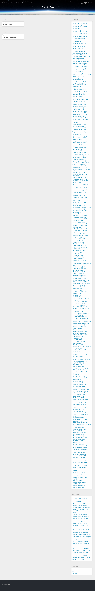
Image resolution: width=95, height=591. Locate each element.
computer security (86, 507)
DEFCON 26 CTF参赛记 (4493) (79, 89)
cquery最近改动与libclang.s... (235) (81, 422)
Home (4, 2)
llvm (76, 529)
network (74, 532)
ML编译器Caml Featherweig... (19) (80, 479)
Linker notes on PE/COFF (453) (80, 325)
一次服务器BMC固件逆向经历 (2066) (81, 154)
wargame (88, 554)
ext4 (77, 514)
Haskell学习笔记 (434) (78, 328)
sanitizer (87, 543)
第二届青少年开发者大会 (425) (80, 334)
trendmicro (83, 552)
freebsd (85, 516)
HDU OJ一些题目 (7, 24)
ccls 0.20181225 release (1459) (80, 199)
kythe (85, 525)
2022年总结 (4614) (77, 86)
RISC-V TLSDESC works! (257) (79, 406)
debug (74, 511)
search (77, 545)
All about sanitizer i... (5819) (79, 73)
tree (80, 552)
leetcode (74, 527)
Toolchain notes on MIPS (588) (80, 301)
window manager (81, 557)
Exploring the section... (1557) (79, 192)
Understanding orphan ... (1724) (80, 179)
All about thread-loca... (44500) (80, 23)
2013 (4, 19)
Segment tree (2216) (77, 144)
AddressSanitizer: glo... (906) (79, 245)
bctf (89, 500)
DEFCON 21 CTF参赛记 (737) (79, 273)
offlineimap (85, 534)
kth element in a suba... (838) (79, 250)
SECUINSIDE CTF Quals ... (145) (80, 459)
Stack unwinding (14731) (78, 30)
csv (78, 509)
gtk (81, 520)
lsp (79, 529)
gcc (74, 518)
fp (82, 516)
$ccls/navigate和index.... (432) (80, 331)
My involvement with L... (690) (79, 276)
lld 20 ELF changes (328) (78, 364)
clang (84, 503)
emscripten (85, 512)
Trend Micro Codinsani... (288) (79, 384)
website (85, 555)
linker (83, 527)
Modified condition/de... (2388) (80, 139)
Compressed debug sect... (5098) (80, 81)
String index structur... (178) (79, 452)
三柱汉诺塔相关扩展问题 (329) (80, 361)
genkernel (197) (76, 442)
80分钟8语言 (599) (77, 293)
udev (87, 552)
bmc (82, 501)
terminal (86, 550)
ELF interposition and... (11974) (80, 33)
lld (88, 527)
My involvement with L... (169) (79, 455)
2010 (4, 32)
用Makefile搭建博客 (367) (79, 356)
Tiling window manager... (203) (80, 437)
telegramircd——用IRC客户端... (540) (81, 308)
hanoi (78, 521)
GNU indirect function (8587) (79, 50)
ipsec (76, 523)
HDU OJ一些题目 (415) (78, 336)
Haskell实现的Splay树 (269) (79, 396)
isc (80, 523)
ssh (73, 546)
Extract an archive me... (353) (79, 358)
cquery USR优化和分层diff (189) (80, 447)
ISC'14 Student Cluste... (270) (79, 392)
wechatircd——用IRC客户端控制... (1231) (82, 215)
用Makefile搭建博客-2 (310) (79, 376)
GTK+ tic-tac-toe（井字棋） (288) (80, 383)
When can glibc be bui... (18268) (80, 28)
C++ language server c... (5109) (80, 79)
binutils (78, 502)
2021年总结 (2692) (77, 134)
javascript (84, 523)
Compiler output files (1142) (79, 222)
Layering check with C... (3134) (80, 121)
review (86, 541)
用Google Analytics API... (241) (80, 419)
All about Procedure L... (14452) (80, 31)
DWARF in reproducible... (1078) (80, 225)
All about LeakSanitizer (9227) (79, 43)
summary (86, 548)
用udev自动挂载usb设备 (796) (80, 257)
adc (73, 498)
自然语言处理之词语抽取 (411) (80, 338)
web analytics (75, 555)
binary (74, 501)
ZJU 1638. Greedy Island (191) (79, 444)
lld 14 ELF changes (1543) (78, 194)
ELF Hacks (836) (76, 253)
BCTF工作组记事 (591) (78, 296)
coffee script (85, 505)
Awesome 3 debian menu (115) (80, 467)
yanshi (83, 559)
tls (89, 550)
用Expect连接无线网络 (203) (79, 439)
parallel (77, 536)
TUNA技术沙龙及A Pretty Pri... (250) (81, 414)
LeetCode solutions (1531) (79, 195)
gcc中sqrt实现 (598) (77, 295)
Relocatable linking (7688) (79, 59)
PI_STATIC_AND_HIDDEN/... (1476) (81, 197)
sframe (86, 545)
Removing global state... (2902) (80, 127)
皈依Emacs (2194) (77, 146)
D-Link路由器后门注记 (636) (79, 286)
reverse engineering (81, 541)
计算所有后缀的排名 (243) (79, 417)
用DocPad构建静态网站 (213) (79, 431)
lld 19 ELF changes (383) (78, 344)
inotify (74, 523)
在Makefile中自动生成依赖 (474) (80, 318)
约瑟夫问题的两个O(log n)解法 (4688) (81, 84)
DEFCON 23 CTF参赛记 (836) (79, 252)
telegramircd (82, 550)
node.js (84, 532)
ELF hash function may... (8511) (80, 51)
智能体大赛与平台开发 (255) (79, 411)
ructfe (81, 543)
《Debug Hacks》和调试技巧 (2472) (81, 136)
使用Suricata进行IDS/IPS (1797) (80, 172)
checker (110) (76, 470)
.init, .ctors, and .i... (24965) (79, 25)
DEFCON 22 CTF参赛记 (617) (79, 290)
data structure (85, 509)
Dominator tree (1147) (78, 220)
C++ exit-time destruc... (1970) (79, 157)
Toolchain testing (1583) (78, 190)
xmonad (78, 559)
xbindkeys (74, 559)
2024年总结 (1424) (77, 200)
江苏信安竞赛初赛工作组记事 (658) (81, 280)
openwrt (74, 536)
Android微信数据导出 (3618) (79, 109)
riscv (89, 541)
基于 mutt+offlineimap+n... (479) (80, 316)
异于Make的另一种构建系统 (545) (80, 306)
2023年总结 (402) (77, 343)
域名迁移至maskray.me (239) (79, 421)
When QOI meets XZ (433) (78, 330)
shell (89, 545)
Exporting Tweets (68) (78, 475)
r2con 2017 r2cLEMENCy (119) (80, 465)
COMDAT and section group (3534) (81, 111)
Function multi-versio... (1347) (79, 205)
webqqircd (80, 555)
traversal (76, 552)
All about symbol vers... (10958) (80, 36)
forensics (80, 516)
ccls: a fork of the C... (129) (79, 464)
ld (87, 525)
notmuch (74, 534)
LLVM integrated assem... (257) (80, 407)
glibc (87, 518)
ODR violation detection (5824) (80, 71)
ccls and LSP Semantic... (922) (80, 240)
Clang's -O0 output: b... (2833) (79, 129)
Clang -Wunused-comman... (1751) (80, 177)
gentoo (79, 518)
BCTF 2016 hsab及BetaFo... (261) (80, 397)
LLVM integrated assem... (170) (80, 454)
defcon (78, 511)
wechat (88, 555)
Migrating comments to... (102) (80, 472)
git (81, 518)
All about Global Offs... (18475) (80, 26)
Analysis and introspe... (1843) (79, 164)
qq (73, 539)
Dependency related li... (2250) (79, 142)
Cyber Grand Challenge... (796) (79, 258)
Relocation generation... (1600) (80, 189)
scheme (74, 545)
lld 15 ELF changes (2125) (78, 149)
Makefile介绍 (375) (77, 351)
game (88, 516)
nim (79, 532)
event (88, 512)
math (88, 529)
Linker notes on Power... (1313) (80, 210)
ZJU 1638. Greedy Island (9, 37)
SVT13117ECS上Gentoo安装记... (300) (81, 378)
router (74, 543)
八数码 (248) (75, 416)
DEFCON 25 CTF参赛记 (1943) (79, 159)
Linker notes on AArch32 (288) (79, 386)
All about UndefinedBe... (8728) (80, 46)
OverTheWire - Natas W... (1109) (80, 223)
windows (86, 557)
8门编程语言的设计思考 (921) (79, 242)
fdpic (79, 514)
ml (79, 530)
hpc (85, 521)
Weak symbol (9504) (77, 41)
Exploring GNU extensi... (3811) (80, 106)
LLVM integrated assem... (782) (80, 268)
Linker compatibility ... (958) (79, 238)
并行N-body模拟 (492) (78, 315)
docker (85, 511)
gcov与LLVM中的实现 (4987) (79, 83)
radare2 (75, 539)
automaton (81, 500)
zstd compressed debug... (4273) (80, 99)
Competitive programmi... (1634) (80, 187)
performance (88, 536)
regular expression (83, 539)
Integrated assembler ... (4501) (80, 88)
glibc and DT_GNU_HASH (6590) (80, 63)
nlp (81, 532)
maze (74, 530)
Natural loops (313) (77, 374)
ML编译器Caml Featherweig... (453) (81, 323)
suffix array (75, 548)
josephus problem (76, 525)
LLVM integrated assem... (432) (80, 333)
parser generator (82, 536)
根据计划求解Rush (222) (78, 427)
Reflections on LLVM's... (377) (79, 349)
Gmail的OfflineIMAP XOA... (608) (80, 291)
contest (75, 509)
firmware (85, 514)
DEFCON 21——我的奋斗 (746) (79, 271)
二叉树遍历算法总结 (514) (79, 311)
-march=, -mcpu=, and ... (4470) (80, 91)
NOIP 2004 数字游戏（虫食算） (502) (81, 313)
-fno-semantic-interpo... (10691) (80, 38)
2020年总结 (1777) (77, 175)
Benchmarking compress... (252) (80, 412)
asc (86, 498)
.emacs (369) (76, 353)
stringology (77, 546)
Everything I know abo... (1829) (80, 165)
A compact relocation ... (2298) (80, 141)
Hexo (9, 586)
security (81, 545)
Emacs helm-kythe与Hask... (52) (80, 477)
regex (79, 539)
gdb (76, 518)
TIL (22, 2)
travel (74, 552)
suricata (74, 550)
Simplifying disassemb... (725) (79, 275)
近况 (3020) (75, 122)
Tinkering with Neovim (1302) (79, 212)
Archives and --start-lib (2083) (79, 152)
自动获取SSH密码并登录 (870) (80, 247)
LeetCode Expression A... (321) (80, 371)
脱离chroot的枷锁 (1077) (78, 227)
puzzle (85, 537)
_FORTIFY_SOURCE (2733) (79, 131)
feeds (82, 514)
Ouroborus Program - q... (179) (79, 450)
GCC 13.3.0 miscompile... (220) (80, 429)
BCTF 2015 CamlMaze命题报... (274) (81, 391)
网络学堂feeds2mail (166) (79, 457)
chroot (81, 503)
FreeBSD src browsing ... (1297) (80, 214)
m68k (81, 529)
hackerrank (75, 521)
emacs (74, 512)
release (74, 541)
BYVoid (74, 570)
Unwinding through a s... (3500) (80, 112)
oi (87, 534)
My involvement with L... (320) (79, 373)
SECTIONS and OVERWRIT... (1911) (81, 162)
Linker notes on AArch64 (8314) (80, 53)
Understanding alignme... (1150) (80, 218)
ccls (76, 503)
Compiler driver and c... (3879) (79, 103)
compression (80, 507)
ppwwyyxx (75, 573)
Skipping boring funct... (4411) (79, 93)
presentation (80, 537)
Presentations (30, 2)
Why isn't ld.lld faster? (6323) (79, 68)
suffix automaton (80, 548)
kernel (82, 525)
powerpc (76, 537)
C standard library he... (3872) (79, 104)
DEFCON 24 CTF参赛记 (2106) (79, 151)
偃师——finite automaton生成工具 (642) (82, 283)
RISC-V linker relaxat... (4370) (79, 96)
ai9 (75, 498)
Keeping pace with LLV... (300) (79, 379)
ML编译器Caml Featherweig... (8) (80, 485)
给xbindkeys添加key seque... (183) (80, 449)
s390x (84, 543)
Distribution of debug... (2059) (79, 156)
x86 (89, 557)
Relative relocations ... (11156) (79, 35)
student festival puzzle (84, 546)
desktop (81, 511)
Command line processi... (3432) (80, 116)
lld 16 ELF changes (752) (78, 270)
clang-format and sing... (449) (79, 326)
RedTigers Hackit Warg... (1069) (80, 228)
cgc (78, 503)
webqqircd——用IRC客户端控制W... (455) (82, 321)
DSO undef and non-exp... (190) (80, 445)
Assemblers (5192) (77, 78)
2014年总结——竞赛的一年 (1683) (80, 180)
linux (86, 527)
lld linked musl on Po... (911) (79, 243)
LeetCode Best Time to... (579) (79, 303)
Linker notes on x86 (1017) (79, 233)
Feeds (17, 2)
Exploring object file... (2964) (79, 124)
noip (87, 532)
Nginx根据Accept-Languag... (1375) (81, 204)
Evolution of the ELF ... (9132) (79, 45)
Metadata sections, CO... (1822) (80, 167)
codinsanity (80, 505)
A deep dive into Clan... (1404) (79, 202)
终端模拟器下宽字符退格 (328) (80, 363)
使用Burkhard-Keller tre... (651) (80, 281)
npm (77, 534)
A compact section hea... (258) (80, 402)
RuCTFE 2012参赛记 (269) (79, 394)
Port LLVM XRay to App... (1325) (80, 209)
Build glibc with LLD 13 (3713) (79, 108)
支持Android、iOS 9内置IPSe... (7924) (81, 56)
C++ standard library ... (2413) (79, 137)
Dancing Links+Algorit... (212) (79, 432)
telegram (77, 550)
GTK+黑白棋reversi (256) (78, 409)
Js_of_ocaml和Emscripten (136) (80, 462)
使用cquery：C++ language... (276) (81, 389)
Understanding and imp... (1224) (80, 217)
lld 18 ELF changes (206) (78, 436)
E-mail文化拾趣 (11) (77, 480)
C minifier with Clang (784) (79, 267)
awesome (86, 500)
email (78, 512)
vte (84, 554)
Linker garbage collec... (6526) (79, 64)
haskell (82, 521)
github (84, 518)
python (88, 537)
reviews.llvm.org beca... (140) (79, 460)
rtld (76, 543)
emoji (81, 512)
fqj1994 (74, 571)
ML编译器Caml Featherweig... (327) (81, 366)
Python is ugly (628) (77, 288)
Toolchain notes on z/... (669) (79, 278)
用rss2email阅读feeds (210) (79, 434)
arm (84, 498)
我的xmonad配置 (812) (78, 255)
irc (78, 523)
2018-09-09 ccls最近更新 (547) (80, 305)
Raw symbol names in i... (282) (80, 387)
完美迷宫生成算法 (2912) (78, 126)
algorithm (79, 498)
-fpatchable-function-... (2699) (79, 132)
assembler (76, 500)
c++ (74, 503)
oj (89, 534)
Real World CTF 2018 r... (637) (79, 285)
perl (73, 537)
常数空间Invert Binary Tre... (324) (80, 368)
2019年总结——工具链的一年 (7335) (81, 61)
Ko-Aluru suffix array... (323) (79, 369)
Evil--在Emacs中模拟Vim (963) (80, 237)
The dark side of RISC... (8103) (79, 54)
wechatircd (75, 557)
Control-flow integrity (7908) (79, 58)
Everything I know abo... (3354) (80, 117)
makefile (85, 529)
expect (74, 514)
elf (88, 511)
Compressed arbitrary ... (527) (79, 310)
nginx (77, 532)
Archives (10, 2)
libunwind (78, 527)
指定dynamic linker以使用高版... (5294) (82, 74)
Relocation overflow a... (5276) (80, 76)
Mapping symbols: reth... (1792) (80, 174)
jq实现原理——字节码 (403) (79, 341)
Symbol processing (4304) (79, 98)
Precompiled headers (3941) (79, 101)
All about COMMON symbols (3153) (81, 119)
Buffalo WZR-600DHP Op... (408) (80, 339)
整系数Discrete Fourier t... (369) (80, 354)
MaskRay (47, 7)
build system (86, 501)
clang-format (75, 505)
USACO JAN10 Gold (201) (78, 440)
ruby (78, 543)
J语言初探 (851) (76, 248)
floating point (75, 516)
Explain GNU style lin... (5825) (79, 69)
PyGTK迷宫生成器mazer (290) (80, 381)
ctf (80, 509)
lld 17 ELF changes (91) (78, 474)
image (88, 521)
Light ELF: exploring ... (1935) (79, 161)
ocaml (80, 534)
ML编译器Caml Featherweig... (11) (80, 482)
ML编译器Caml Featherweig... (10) (80, 484)
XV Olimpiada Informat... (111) (79, 469)
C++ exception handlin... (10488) (80, 40)
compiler (75, 507)
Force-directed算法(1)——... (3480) (80, 114)
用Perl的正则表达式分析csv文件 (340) (81, 359)
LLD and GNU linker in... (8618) (80, 48)
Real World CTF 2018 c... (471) (79, 320)
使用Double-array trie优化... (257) (80, 404)
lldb (73, 529)
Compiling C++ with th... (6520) (80, 66)
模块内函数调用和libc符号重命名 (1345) (82, 207)
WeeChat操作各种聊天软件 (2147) (81, 147)
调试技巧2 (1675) (77, 182)
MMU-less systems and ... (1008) (80, 235)
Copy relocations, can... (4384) (79, 94)
